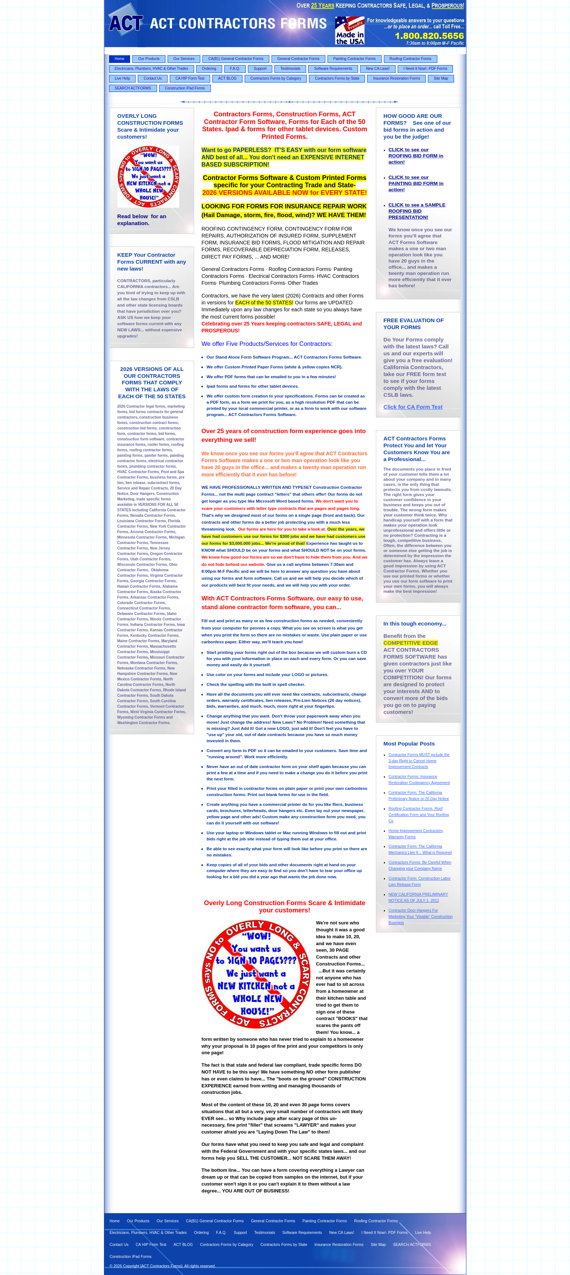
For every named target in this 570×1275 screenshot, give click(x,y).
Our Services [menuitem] (183, 59)
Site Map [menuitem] (441, 78)
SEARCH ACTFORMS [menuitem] (133, 88)
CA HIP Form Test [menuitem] (190, 78)
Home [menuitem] (120, 59)
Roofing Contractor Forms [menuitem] (410, 59)
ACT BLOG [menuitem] (227, 78)
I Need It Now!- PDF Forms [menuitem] (425, 69)
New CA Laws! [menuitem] (378, 69)
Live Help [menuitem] (122, 78)
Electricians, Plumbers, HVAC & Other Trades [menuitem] (151, 69)
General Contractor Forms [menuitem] (298, 59)
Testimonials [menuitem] (290, 69)
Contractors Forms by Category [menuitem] (275, 78)
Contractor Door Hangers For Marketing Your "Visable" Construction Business (421, 916)
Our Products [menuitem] (149, 59)
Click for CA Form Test (413, 407)
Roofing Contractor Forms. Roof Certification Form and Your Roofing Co (419, 814)
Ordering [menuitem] (209, 69)
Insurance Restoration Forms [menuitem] (396, 78)
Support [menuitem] (260, 69)
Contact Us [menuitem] (152, 78)
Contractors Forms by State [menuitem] (337, 78)
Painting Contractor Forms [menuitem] (354, 59)
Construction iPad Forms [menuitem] (185, 88)
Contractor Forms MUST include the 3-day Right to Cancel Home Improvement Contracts (419, 760)
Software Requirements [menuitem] (333, 69)
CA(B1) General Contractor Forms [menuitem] (236, 59)
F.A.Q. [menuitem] (235, 69)
